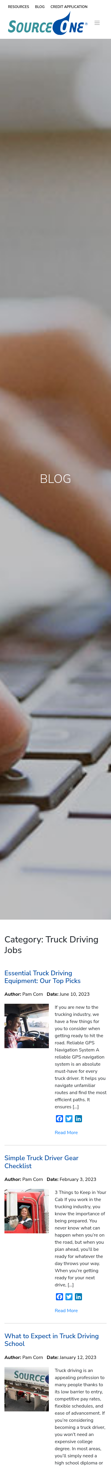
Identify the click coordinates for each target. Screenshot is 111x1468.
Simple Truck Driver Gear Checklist (41, 1162)
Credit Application (69, 6)
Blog (39, 6)
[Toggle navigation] (97, 23)
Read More (66, 1132)
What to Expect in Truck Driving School (51, 1340)
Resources (18, 6)
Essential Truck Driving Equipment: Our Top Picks (42, 977)
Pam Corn (32, 994)
